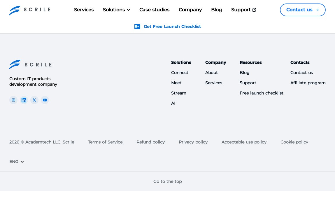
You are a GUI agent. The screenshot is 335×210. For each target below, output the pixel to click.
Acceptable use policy (244, 142)
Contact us (302, 10)
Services (84, 10)
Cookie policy (294, 142)
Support (244, 9)
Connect (179, 72)
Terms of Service (105, 142)
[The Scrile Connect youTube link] (45, 100)
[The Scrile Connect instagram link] (13, 100)
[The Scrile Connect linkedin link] (24, 100)
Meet (176, 82)
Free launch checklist (261, 93)
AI (173, 103)
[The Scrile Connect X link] (34, 100)
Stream (178, 93)
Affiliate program (308, 82)
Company (190, 10)
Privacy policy (193, 142)
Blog (216, 10)
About (211, 72)
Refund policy (150, 142)
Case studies (154, 10)
